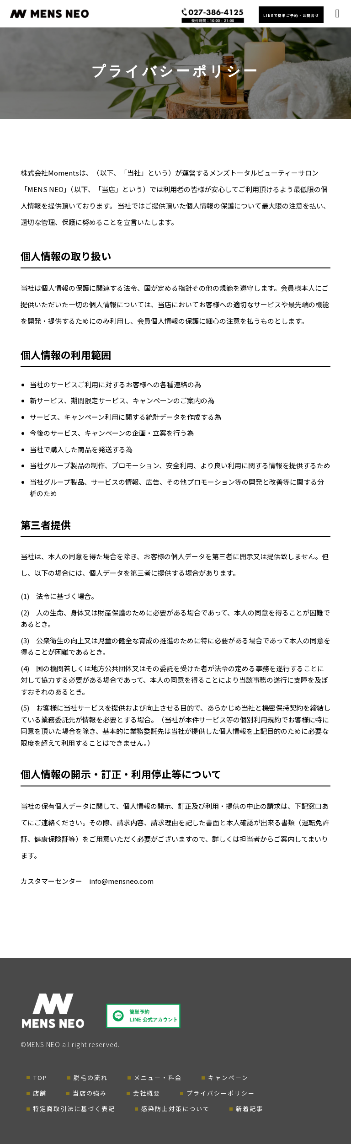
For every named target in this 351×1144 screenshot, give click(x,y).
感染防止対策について (175, 1108)
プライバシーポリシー (220, 1093)
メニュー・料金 (158, 1077)
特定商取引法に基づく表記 (74, 1108)
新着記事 (249, 1108)
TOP (40, 1077)
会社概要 (146, 1093)
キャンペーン (228, 1077)
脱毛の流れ (91, 1077)
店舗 (40, 1093)
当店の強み (90, 1093)
